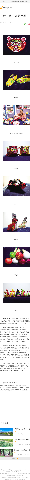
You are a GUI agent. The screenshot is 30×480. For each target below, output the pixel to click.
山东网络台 (19, 1)
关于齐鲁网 (3, 470)
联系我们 (10, 470)
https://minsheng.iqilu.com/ (7, 385)
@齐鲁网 (21, 387)
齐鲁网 (3, 1)
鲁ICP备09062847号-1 (5, 473)
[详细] (15, 431)
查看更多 (14, 458)
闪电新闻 (15, 1)
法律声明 (21, 470)
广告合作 (27, 470)
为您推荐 (4, 423)
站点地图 (16, 470)
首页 (12, 1)
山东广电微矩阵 (25, 1)
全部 (4, 7)
